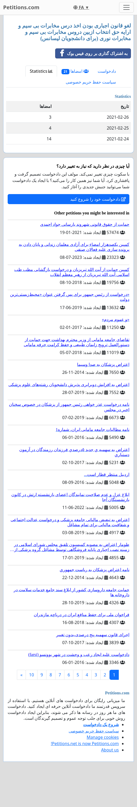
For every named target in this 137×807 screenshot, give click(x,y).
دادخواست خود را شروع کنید (98, 199)
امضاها (75, 71)
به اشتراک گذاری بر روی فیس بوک (91, 53)
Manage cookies (103, 737)
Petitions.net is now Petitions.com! (85, 743)
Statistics (41, 71)
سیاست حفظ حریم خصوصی (91, 82)
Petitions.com (21, 7)
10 (31, 675)
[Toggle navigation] (126, 7)
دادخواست (107, 71)
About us (110, 750)
